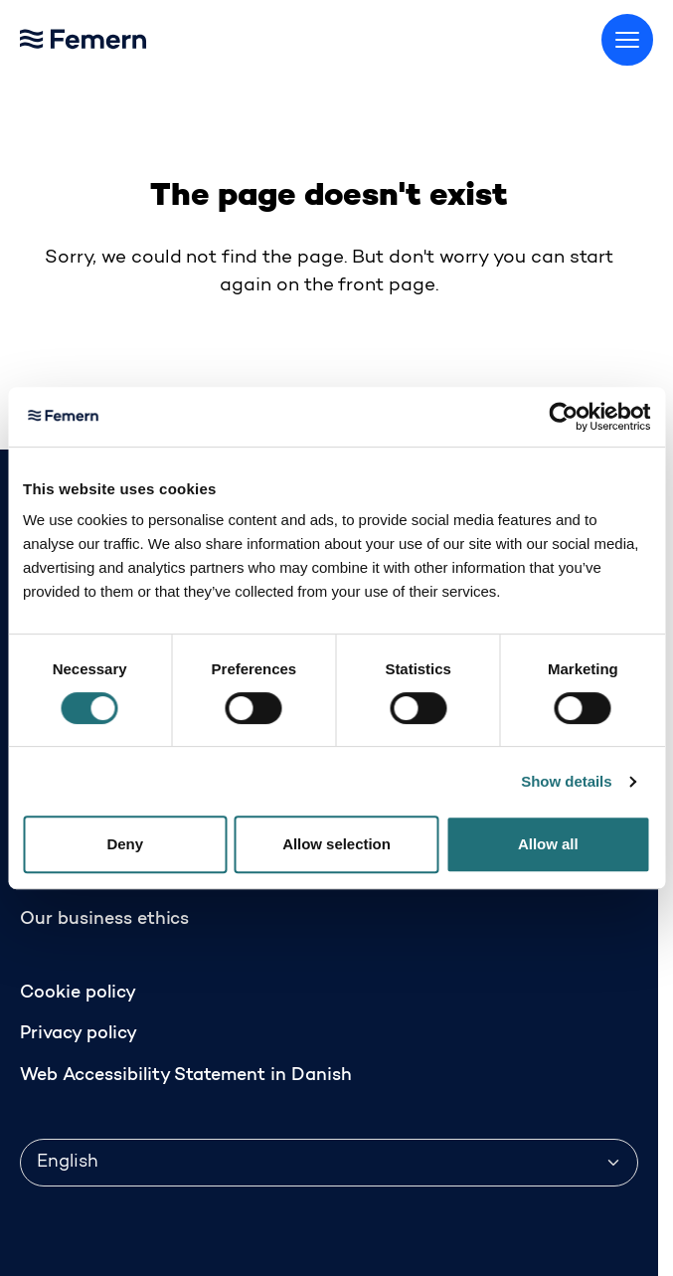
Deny (124, 843)
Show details (566, 781)
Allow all (548, 843)
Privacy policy (78, 1034)
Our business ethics (104, 920)
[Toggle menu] (627, 40)
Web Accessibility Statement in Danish (186, 1076)
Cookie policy (78, 994)
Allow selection (336, 843)
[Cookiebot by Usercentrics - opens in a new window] (563, 417)
